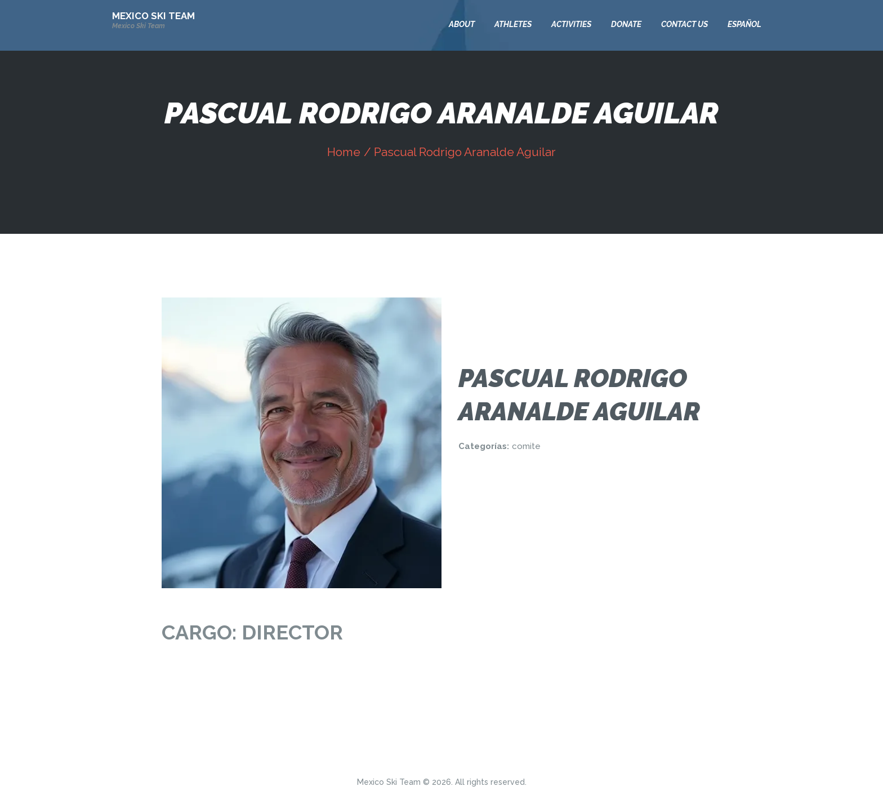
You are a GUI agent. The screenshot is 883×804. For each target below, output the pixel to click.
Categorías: (483, 446)
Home (343, 152)
